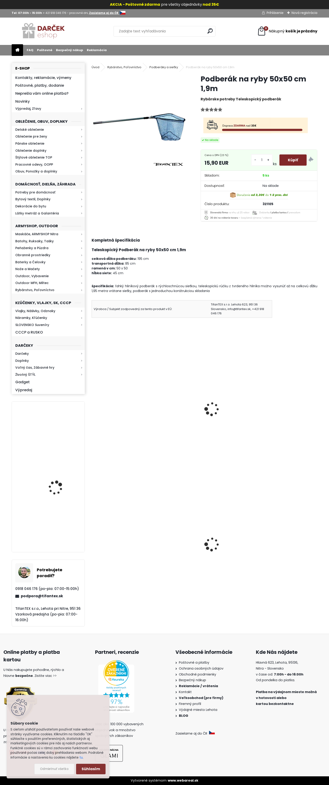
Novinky (22, 101)
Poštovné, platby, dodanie (39, 85)
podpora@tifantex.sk (42, 596)
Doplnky (22, 360)
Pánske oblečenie (29, 143)
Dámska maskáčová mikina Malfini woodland (174, 551)
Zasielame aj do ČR (195, 733)
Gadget (22, 382)
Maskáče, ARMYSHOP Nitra (36, 234)
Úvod (95, 67)
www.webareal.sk (183, 780)
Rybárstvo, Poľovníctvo (34, 290)
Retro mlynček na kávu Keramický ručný (60, 474)
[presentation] (93, 402)
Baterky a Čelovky (30, 262)
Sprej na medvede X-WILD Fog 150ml (289, 558)
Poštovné (44, 50)
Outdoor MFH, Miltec (32, 283)
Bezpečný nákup (69, 50)
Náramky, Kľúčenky (31, 318)
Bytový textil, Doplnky (32, 199)
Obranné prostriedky (32, 255)
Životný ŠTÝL (25, 374)
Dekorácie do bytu (30, 206)
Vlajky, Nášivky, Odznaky (35, 311)
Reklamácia (97, 50)
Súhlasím (91, 769)
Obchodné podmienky (197, 674)
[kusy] (261, 160)
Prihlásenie (275, 12)
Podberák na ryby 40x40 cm (174, 407)
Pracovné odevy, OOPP (34, 164)
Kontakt (186, 692)
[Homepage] (17, 50)
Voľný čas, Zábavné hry (34, 367)
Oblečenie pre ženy (31, 136)
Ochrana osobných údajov (201, 668)
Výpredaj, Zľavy (28, 108)
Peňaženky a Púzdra (31, 248)
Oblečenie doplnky (30, 150)
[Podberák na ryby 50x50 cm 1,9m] (139, 121)
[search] (210, 31)
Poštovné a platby (194, 662)
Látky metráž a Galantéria (37, 213)
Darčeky (22, 353)
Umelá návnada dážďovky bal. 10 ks (290, 407)
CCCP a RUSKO (29, 332)
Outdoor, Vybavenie (32, 276)
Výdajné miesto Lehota (198, 709)
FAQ (30, 50)
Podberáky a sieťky (163, 67)
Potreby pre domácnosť (35, 192)
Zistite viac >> (45, 675)
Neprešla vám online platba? (42, 93)
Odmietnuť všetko (54, 769)
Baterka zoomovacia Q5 (61, 528)
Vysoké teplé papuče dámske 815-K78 (113, 553)
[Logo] (43, 31)
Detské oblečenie (29, 129)
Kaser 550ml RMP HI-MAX (62, 432)
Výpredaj (23, 390)
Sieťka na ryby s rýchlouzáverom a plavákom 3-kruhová (228, 409)
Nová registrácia (304, 12)
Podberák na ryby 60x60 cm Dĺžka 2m (116, 407)
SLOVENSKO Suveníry (32, 325)
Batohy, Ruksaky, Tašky (34, 241)
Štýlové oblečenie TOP (33, 157)
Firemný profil (190, 704)
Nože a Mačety (27, 269)
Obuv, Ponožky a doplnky (36, 171)
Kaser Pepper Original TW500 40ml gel (228, 549)
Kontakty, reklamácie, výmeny (43, 77)
